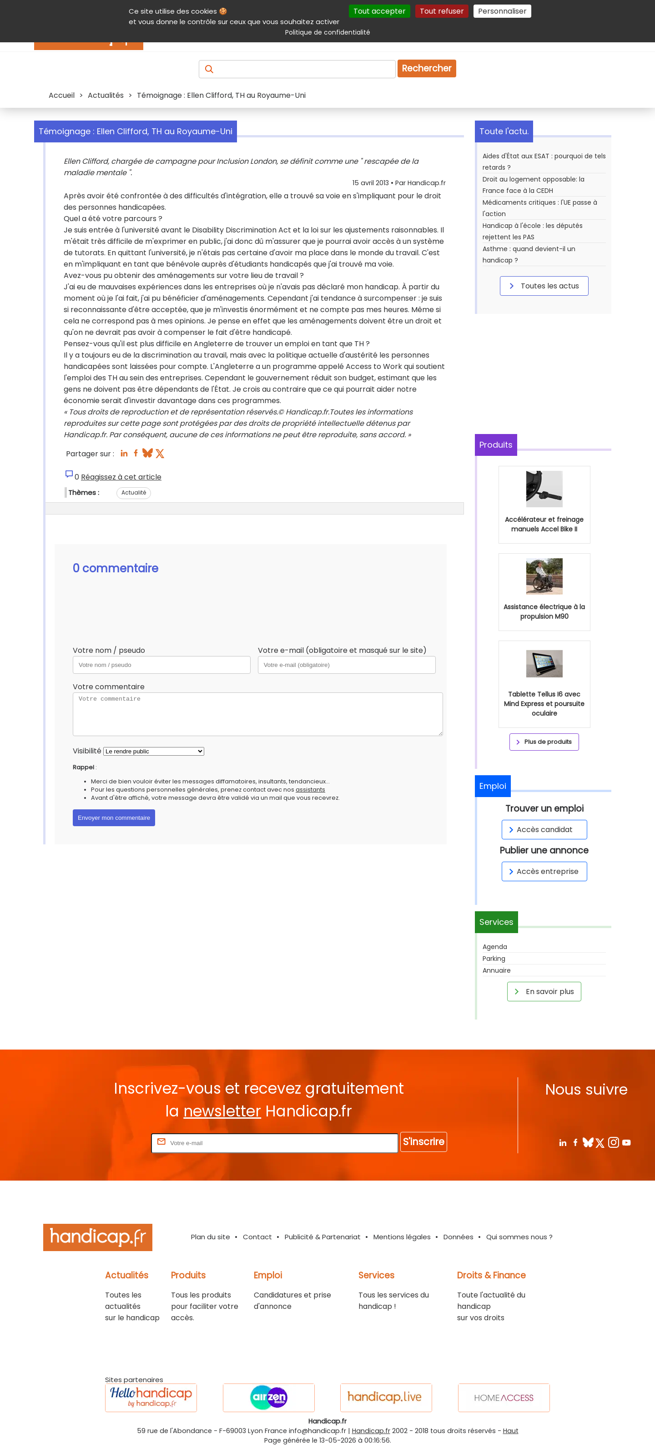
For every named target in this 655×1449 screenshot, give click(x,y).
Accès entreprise (542, 871)
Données (458, 1237)
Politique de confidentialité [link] (327, 32)
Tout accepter (379, 11)
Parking (494, 958)
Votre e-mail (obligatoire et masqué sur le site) (342, 650)
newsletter (222, 1111)
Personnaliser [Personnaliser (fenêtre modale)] (502, 11)
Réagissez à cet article (121, 477)
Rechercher (427, 68)
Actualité (133, 492)
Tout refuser (442, 11)
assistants (310, 789)
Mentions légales (402, 1237)
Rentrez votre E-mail (113, 1142)
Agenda (495, 946)
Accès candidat (539, 829)
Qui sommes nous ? (519, 1237)
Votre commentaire (109, 687)
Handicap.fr (371, 1430)
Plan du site (210, 1237)
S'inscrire (423, 1141)
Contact (257, 1237)
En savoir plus (542, 991)
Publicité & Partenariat (323, 1237)
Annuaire (497, 970)
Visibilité (87, 751)
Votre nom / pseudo (109, 650)
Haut (511, 1430)
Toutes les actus (542, 285)
